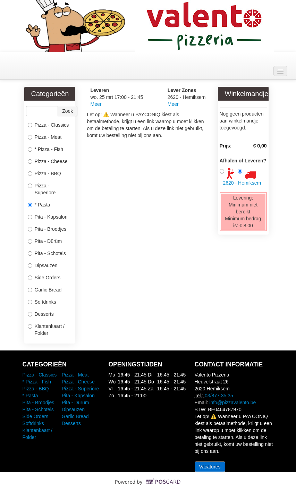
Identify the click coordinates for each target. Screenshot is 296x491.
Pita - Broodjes (47, 229)
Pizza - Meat (45, 137)
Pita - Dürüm (45, 241)
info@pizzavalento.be (232, 402)
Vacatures (210, 466)
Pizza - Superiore (42, 189)
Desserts (41, 314)
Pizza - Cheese (48, 161)
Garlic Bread (45, 290)
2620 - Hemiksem (242, 183)
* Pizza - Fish (45, 149)
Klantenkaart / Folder (46, 329)
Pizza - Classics (48, 125)
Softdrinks (42, 302)
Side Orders (44, 277)
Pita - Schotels (47, 253)
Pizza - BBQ (44, 173)
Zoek (67, 111)
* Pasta (39, 205)
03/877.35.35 (219, 395)
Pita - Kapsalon (48, 217)
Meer (96, 104)
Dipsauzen (43, 265)
